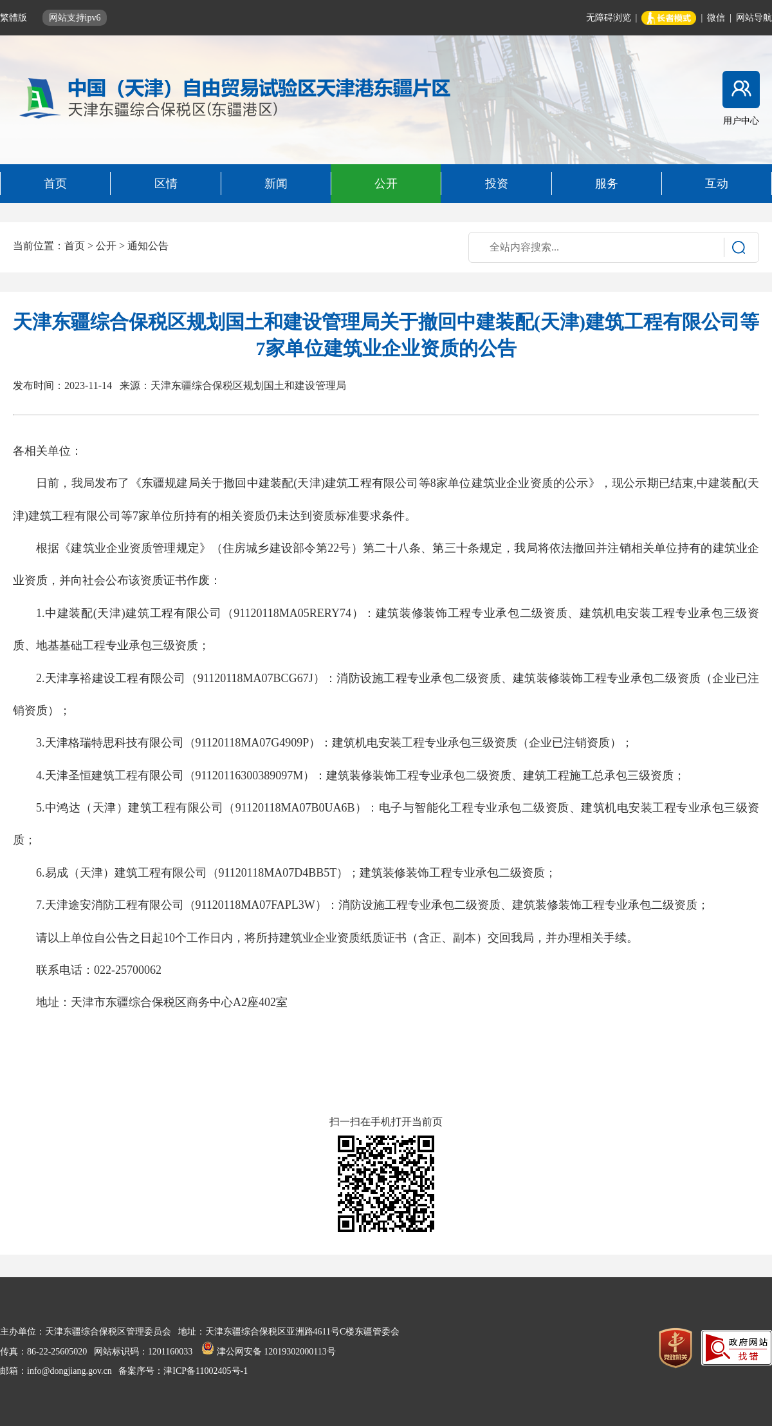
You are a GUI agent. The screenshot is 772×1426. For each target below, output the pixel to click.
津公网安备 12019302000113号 (268, 1351)
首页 (74, 245)
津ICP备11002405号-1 (205, 1371)
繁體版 (15, 18)
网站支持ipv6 (75, 18)
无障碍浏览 (608, 18)
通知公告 (148, 245)
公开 (106, 245)
